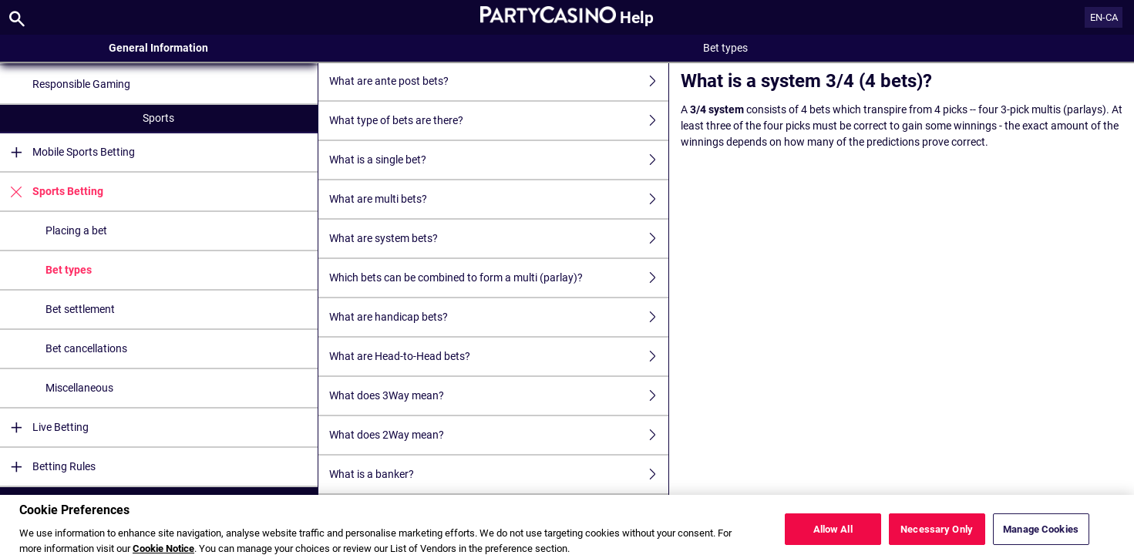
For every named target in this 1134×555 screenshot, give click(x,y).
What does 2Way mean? (498, 435)
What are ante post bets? (498, 81)
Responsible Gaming (81, 84)
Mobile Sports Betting (67, 152)
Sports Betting (51, 191)
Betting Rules (48, 467)
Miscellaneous (79, 388)
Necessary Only (936, 536)
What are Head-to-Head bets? (498, 356)
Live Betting (44, 427)
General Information (158, 48)
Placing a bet (76, 230)
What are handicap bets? (498, 317)
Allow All (833, 536)
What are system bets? (498, 238)
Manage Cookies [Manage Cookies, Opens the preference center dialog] (1040, 536)
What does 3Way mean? (498, 396)
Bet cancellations (86, 348)
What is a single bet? (498, 160)
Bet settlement (80, 309)
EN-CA (1104, 17)
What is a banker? (498, 474)
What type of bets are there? (498, 121)
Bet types (68, 270)
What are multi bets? (498, 199)
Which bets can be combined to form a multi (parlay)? (498, 278)
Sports (158, 118)
